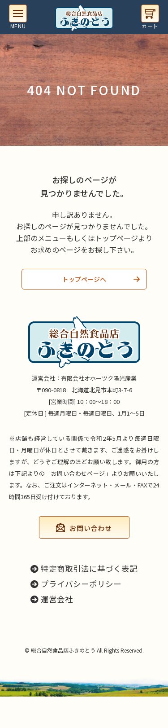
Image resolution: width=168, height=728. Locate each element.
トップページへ (84, 279)
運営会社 (51, 599)
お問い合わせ (90, 528)
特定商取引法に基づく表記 (84, 568)
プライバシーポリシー (75, 583)
